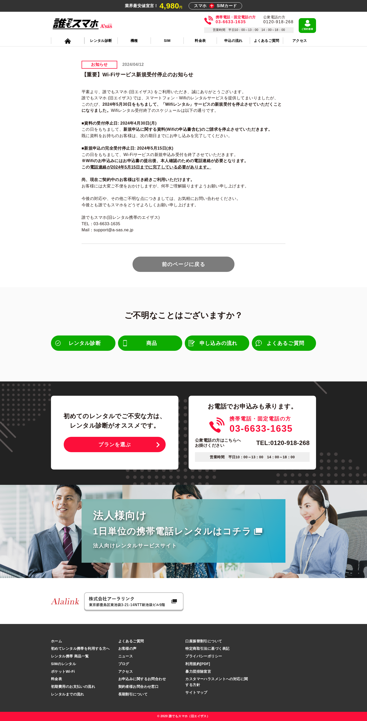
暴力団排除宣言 (198, 671)
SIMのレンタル (63, 664)
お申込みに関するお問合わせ (142, 679)
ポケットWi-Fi (63, 671)
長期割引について (133, 694)
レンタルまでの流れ (67, 694)
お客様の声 (127, 648)
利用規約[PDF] (197, 664)
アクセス (125, 671)
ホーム (56, 641)
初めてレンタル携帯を (80, 648)
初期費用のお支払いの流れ (73, 686)
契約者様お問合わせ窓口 (138, 686)
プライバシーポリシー (203, 656)
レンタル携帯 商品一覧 (70, 656)
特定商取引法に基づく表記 (207, 648)
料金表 (56, 679)
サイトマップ (196, 692)
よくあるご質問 (131, 641)
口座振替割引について (203, 641)
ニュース (125, 656)
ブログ (123, 664)
